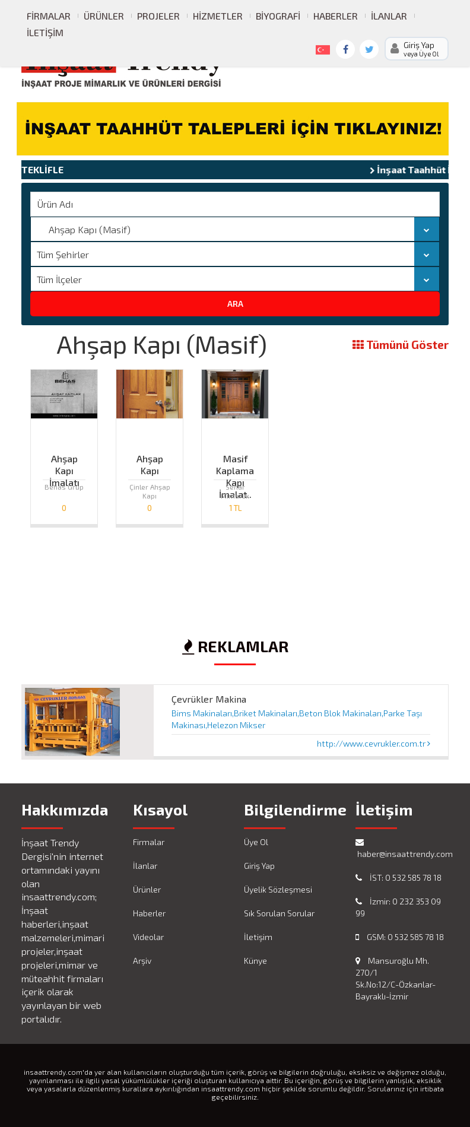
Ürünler (104, 15)
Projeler (158, 15)
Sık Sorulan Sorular (279, 913)
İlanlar (389, 15)
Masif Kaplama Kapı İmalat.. (235, 462)
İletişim (45, 32)
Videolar (148, 937)
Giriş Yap (259, 866)
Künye (255, 960)
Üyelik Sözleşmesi (278, 889)
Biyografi (278, 15)
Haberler (335, 15)
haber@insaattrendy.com (402, 848)
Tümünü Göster (400, 345)
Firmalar (49, 15)
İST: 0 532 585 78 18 (398, 877)
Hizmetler (218, 15)
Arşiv (142, 960)
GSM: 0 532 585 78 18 (399, 937)
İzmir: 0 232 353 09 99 (398, 907)
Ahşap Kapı (149, 462)
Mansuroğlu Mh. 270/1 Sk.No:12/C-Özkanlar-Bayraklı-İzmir (395, 978)
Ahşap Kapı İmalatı (64, 462)
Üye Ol (256, 842)
